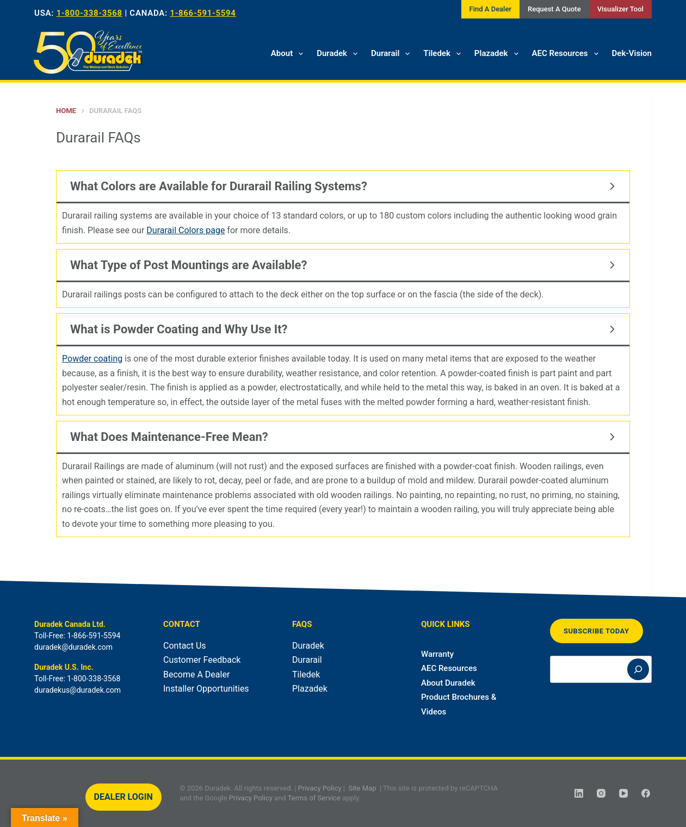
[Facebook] (645, 793)
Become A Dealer (196, 674)
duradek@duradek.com (73, 647)
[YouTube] (623, 793)
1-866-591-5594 (203, 13)
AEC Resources (567, 53)
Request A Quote (554, 9)
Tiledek (444, 53)
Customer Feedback (201, 660)
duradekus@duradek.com (77, 690)
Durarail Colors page (185, 230)
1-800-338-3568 (89, 13)
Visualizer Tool (620, 9)
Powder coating (92, 358)
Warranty (437, 654)
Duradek (339, 53)
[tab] (343, 207)
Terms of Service (314, 797)
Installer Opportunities (206, 688)
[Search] (638, 669)
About (289, 53)
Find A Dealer (490, 9)
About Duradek (448, 683)
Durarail (392, 53)
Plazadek (498, 53)
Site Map (362, 788)
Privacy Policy (320, 788)
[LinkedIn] (578, 793)
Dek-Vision (632, 53)
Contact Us (184, 646)
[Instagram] (601, 793)
